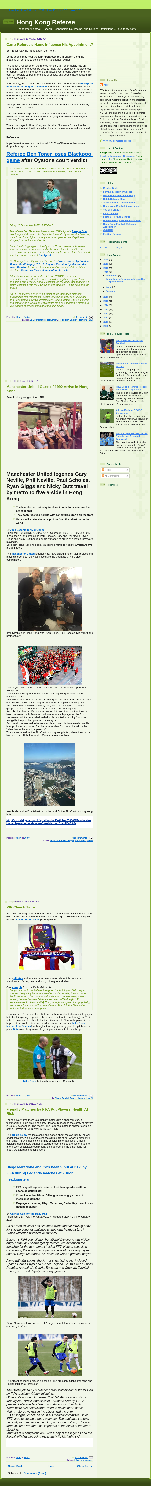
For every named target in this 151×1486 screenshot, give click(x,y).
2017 (106, 272)
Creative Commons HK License (117, 156)
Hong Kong (80, 840)
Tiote (16, 1029)
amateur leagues (37, 320)
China (58, 1098)
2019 (106, 263)
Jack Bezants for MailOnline (27, 529)
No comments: (80, 838)
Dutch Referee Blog (114, 199)
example (17, 987)
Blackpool (45, 255)
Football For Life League (116, 216)
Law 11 (51, 10)
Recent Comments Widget (111, 248)
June (109, 287)
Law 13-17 (76, 10)
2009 (106, 326)
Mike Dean (29, 1081)
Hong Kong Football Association (121, 206)
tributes (18, 978)
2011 (106, 317)
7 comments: (81, 1457)
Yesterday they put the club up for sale (44, 270)
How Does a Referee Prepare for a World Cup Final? (132, 388)
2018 (106, 268)
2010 (106, 321)
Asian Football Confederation (119, 202)
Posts (106, 469)
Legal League (110, 213)
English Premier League (81, 320)
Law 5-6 (26, 10)
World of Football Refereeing (119, 195)
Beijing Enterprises (27, 919)
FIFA (76, 1460)
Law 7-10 (38, 10)
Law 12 (62, 10)
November (112, 275)
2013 (106, 309)
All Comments (110, 475)
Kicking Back (110, 188)
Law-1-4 (13, 10)
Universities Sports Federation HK (122, 220)
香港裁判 (108, 230)
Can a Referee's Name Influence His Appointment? (49, 45)
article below (19, 1134)
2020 (106, 259)
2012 (106, 313)
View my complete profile (117, 140)
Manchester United (23, 553)
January (111, 291)
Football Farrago (112, 234)
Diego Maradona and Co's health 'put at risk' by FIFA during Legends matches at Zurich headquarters (46, 1173)
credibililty (63, 320)
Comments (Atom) (35, 1473)
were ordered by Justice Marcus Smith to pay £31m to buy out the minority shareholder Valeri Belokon (49, 264)
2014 (106, 305)
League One (79, 231)
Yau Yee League (112, 209)
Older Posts (84, 1466)
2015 (106, 301)
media (90, 840)
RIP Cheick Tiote (20, 907)
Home (50, 1466)
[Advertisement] (48, 352)
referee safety (86, 1460)
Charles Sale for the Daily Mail (28, 1213)
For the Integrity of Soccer (117, 191)
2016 (106, 296)
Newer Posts (15, 1466)
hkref (106, 84)
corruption (52, 320)
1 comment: (82, 317)
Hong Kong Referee (46, 22)
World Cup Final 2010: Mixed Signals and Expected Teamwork (132, 436)
